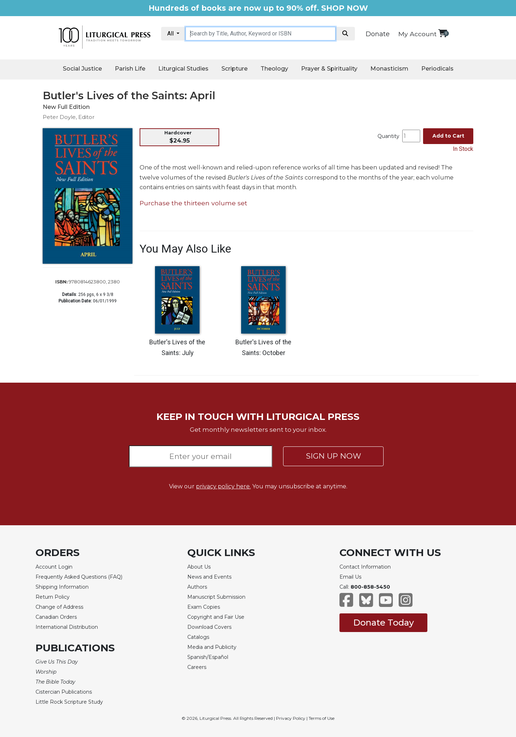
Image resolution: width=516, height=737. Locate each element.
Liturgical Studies (183, 68)
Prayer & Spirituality (329, 68)
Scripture (234, 68)
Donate (378, 34)
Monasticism (389, 68)
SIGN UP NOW (333, 455)
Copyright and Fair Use (215, 617)
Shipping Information (62, 587)
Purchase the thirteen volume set (193, 203)
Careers (196, 667)
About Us (199, 567)
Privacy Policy (290, 718)
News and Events (209, 577)
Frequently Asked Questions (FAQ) (79, 577)
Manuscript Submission (216, 597)
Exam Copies (203, 607)
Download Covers (209, 627)
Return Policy (53, 597)
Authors (197, 587)
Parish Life (130, 68)
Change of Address (59, 607)
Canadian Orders (56, 617)
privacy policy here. (223, 486)
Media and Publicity (211, 647)
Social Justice (82, 68)
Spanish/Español (207, 657)
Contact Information (365, 567)
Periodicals (437, 68)
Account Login (54, 567)
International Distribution (67, 627)
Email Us (350, 577)
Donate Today (383, 622)
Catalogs (198, 637)
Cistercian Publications (64, 692)
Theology (274, 68)
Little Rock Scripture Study (69, 702)
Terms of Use (321, 718)
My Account (417, 34)
